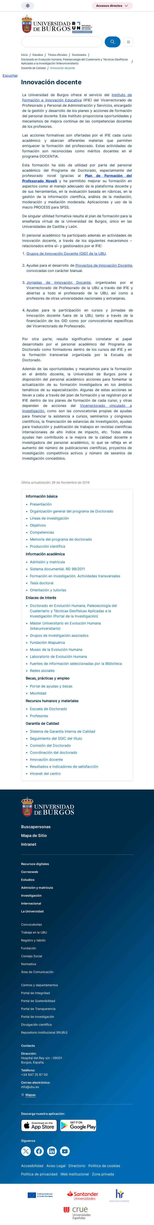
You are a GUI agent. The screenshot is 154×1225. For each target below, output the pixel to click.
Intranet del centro (45, 773)
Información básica (41, 496)
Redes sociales (42, 670)
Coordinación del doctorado (53, 752)
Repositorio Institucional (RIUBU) (44, 1032)
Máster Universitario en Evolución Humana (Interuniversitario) (65, 626)
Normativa (28, 964)
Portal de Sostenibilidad (38, 1001)
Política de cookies (104, 1166)
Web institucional (74, 1174)
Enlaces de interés (41, 597)
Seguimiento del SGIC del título (56, 738)
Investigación (31, 895)
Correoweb (29, 872)
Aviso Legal (56, 1166)
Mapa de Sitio (34, 835)
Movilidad (38, 693)
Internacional (31, 903)
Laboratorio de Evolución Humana (58, 656)
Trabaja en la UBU (34, 932)
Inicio (24, 54)
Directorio (77, 1166)
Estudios (38, 54)
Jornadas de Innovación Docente (58, 282)
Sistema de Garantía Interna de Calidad (62, 731)
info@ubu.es (30, 1087)
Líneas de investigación (49, 518)
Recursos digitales (35, 864)
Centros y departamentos (39, 985)
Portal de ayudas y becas (51, 686)
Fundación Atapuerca (47, 642)
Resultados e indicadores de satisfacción (64, 766)
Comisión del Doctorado (50, 745)
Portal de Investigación (37, 1016)
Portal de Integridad (35, 993)
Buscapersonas (36, 826)
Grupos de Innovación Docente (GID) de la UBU (66, 253)
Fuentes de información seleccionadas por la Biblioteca (76, 663)
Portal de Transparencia (38, 1009)
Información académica (45, 554)
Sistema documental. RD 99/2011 (57, 569)
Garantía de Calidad (33, 68)
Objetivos (38, 525)
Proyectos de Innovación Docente (103, 265)
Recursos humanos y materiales (52, 701)
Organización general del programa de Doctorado (71, 511)
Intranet (28, 844)
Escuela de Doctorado (48, 709)
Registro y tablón (33, 940)
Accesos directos (109, 5)
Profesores (39, 716)
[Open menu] (128, 42)
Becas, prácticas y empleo (48, 678)
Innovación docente (46, 759)
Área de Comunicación (37, 972)
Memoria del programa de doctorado (61, 539)
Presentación (40, 504)
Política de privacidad (39, 1174)
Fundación (28, 948)
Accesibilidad (32, 1166)
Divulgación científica (36, 1024)
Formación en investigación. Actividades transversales (75, 576)
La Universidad (32, 911)
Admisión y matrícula (47, 562)
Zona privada (103, 1174)
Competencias (42, 532)
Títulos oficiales (57, 54)
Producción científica (47, 546)
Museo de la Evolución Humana (56, 649)
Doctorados (79, 54)
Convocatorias (31, 924)
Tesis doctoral (41, 583)
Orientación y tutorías (48, 590)
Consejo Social (31, 956)
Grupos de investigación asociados (59, 635)
